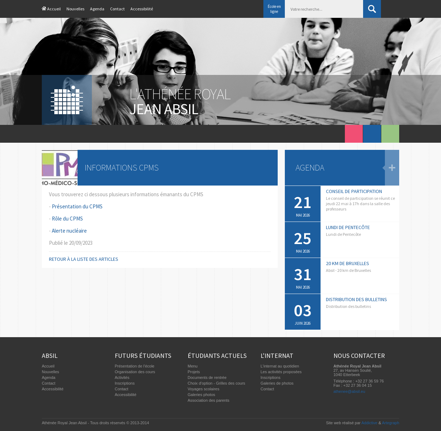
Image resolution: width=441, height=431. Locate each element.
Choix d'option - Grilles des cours (216, 383)
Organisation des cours (135, 372)
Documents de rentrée (207, 377)
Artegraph (390, 423)
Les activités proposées (281, 372)
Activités (122, 377)
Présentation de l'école (134, 366)
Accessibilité (141, 8)
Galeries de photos (277, 383)
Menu (193, 366)
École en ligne (274, 9)
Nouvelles (75, 8)
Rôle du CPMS (67, 218)
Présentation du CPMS (77, 206)
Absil (50, 355)
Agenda (97, 8)
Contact (117, 8)
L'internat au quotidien (280, 366)
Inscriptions (125, 383)
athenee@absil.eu (349, 391)
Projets (194, 372)
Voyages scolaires (203, 389)
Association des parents (208, 400)
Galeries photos (201, 394)
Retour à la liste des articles (83, 259)
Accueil (54, 8)
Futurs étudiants (143, 355)
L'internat (277, 355)
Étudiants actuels (217, 355)
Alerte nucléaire (69, 230)
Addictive (369, 423)
